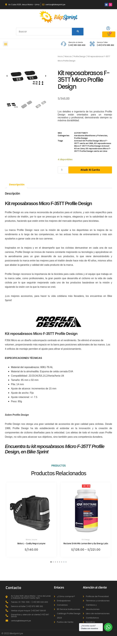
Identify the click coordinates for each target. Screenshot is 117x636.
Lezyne (34, 539)
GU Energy (86, 539)
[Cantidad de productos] (63, 169)
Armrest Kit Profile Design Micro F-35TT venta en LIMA (91, 142)
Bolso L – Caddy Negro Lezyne (31, 543)
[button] (5, 43)
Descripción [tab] (17, 184)
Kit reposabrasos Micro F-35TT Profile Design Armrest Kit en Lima (92, 146)
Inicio (60, 56)
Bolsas (28, 539)
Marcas (68, 56)
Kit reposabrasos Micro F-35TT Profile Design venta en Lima (92, 149)
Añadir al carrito (90, 170)
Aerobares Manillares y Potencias (90, 135)
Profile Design (80, 56)
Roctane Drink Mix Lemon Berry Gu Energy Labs (85, 543)
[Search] (77, 31)
